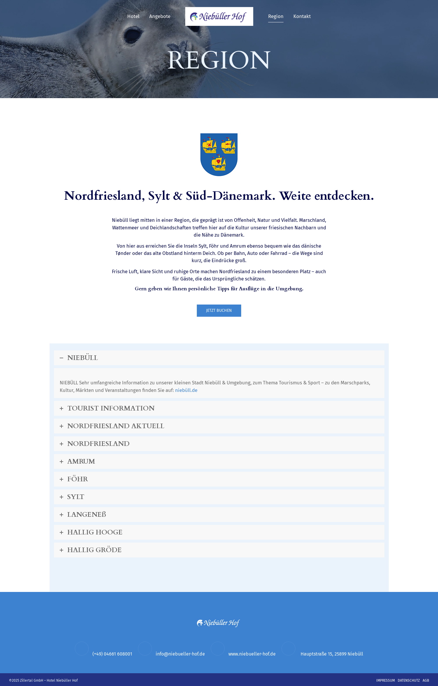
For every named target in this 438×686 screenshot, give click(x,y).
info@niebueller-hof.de (180, 654)
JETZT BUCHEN (219, 310)
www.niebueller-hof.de (252, 654)
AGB (426, 680)
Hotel (133, 16)
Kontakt (302, 16)
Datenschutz (409, 680)
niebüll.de (188, 391)
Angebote (159, 16)
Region (275, 16)
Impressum (385, 680)
